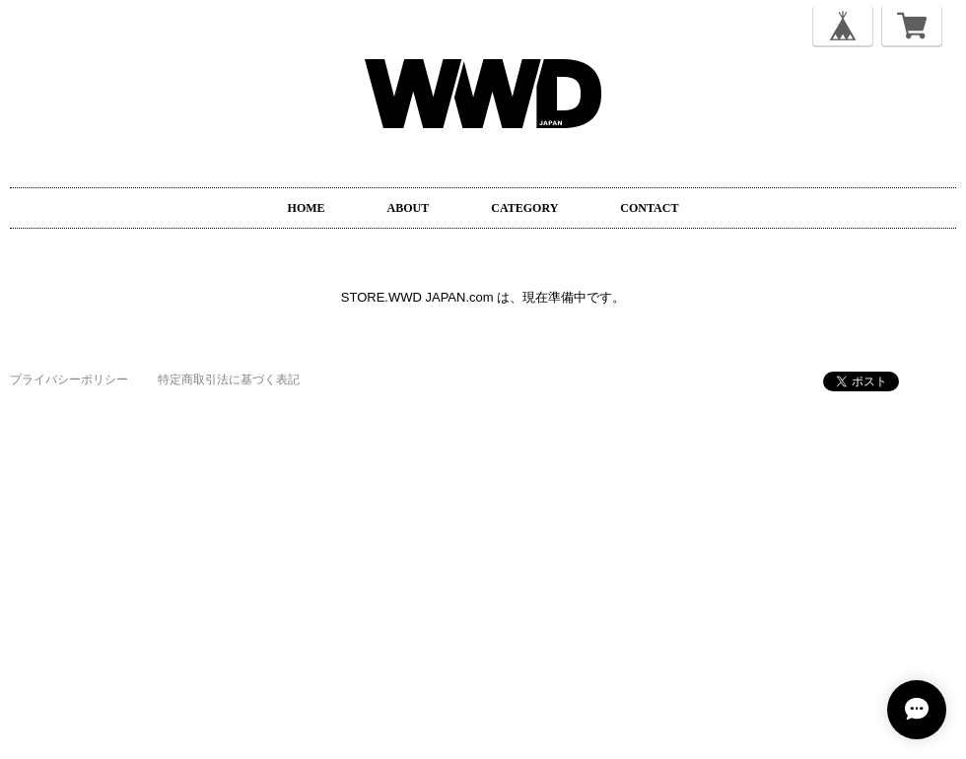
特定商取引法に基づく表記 (229, 379)
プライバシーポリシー (69, 379)
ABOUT (408, 208)
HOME (306, 208)
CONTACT (649, 208)
